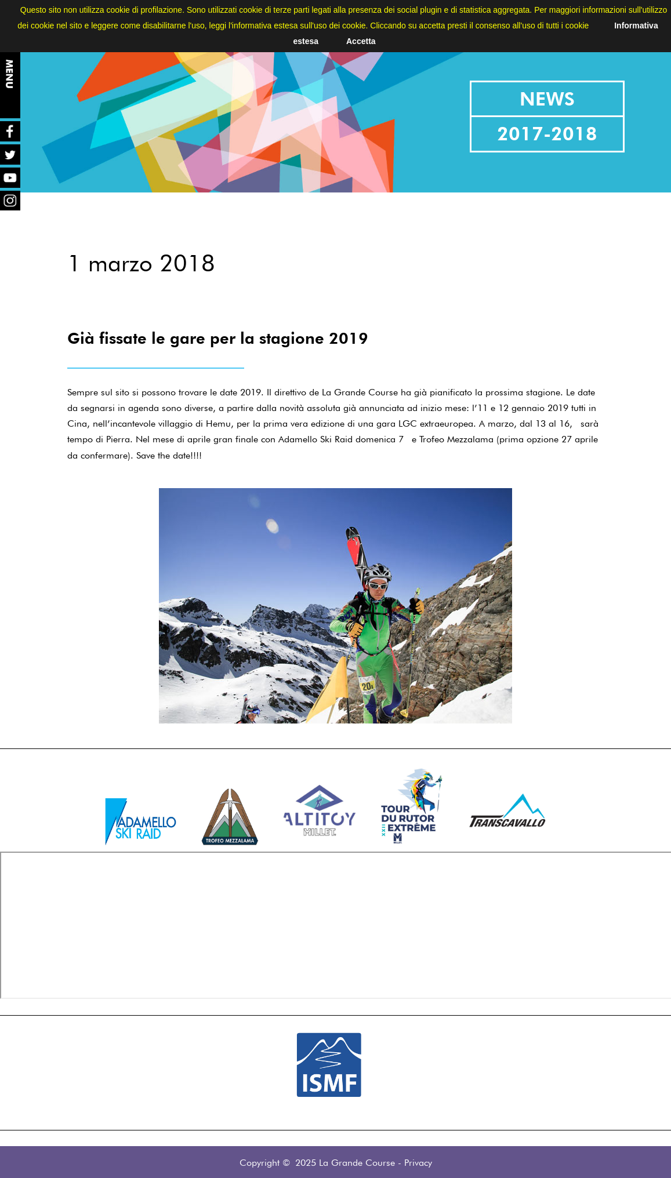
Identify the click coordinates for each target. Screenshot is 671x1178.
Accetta (361, 41)
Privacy (418, 1162)
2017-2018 (547, 133)
